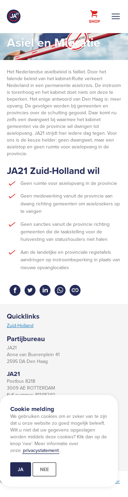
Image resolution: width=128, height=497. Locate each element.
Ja (21, 469)
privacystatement (41, 450)
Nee (44, 469)
